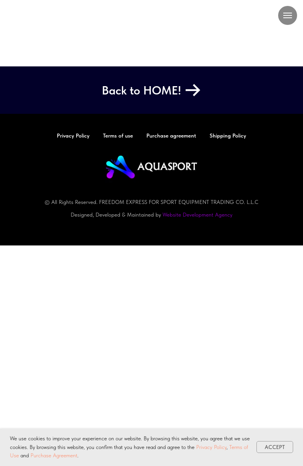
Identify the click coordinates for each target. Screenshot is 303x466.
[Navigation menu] (287, 15)
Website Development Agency (197, 214)
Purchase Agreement (53, 455)
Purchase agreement (171, 135)
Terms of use (118, 135)
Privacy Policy (211, 447)
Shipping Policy (227, 135)
